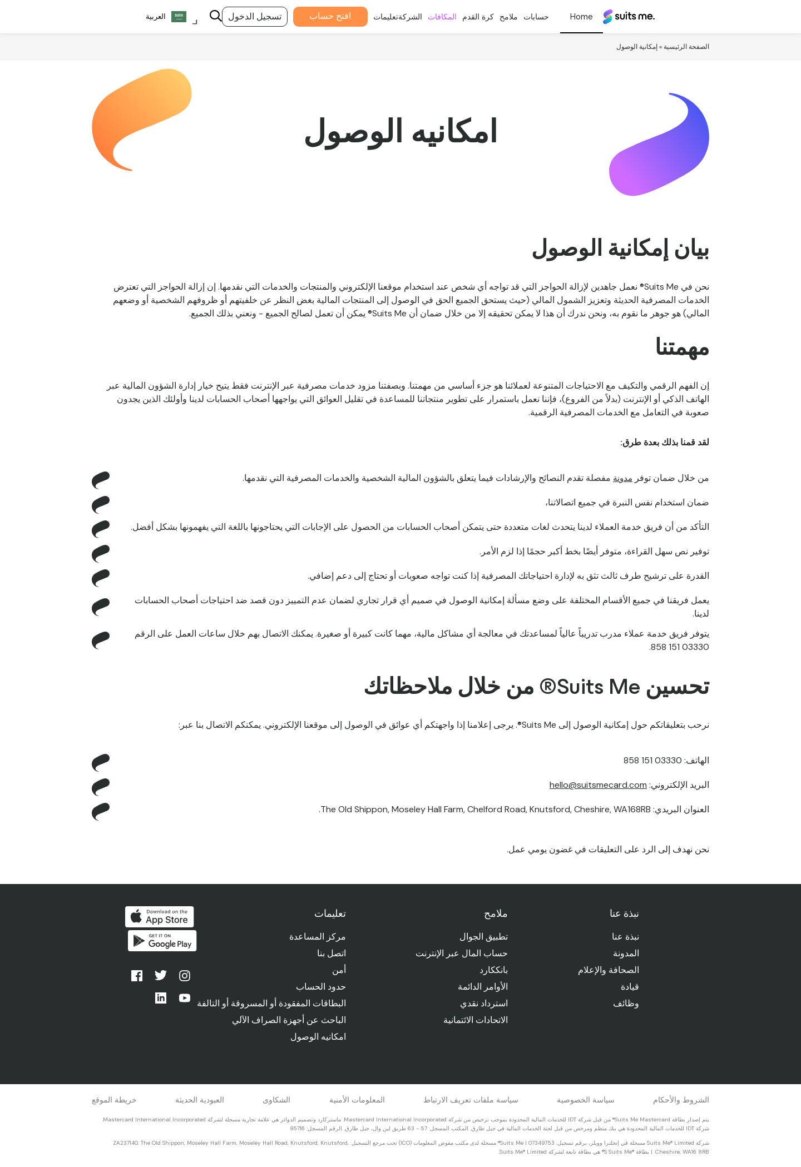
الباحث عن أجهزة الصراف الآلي (286, 1020)
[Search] (205, 17)
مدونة (621, 478)
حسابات (525, 17)
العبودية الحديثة (199, 1100)
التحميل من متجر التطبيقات (159, 916)
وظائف (625, 1003)
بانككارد (492, 970)
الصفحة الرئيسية (686, 46)
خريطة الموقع (114, 1100)
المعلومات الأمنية (357, 1100)
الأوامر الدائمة (481, 986)
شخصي (571, 16)
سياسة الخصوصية (586, 1100)
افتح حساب (319, 16)
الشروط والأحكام (681, 1100)
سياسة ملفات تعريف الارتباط (470, 1100)
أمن (336, 970)
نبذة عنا (625, 936)
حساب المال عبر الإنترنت (460, 953)
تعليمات (375, 17)
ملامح (498, 17)
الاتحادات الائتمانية (474, 1020)
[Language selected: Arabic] (161, 17)
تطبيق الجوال (482, 936)
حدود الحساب (318, 986)
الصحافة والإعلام (608, 970)
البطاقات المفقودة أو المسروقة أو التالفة (268, 1003)
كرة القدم (467, 17)
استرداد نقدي (482, 1003)
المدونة (625, 953)
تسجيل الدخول (244, 16)
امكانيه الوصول (315, 1036)
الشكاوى (276, 1100)
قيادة (629, 986)
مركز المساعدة (314, 936)
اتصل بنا (328, 953)
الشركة (400, 17)
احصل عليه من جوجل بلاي (159, 943)
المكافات (431, 17)
